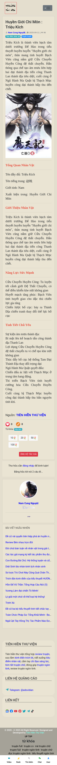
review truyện (42, 654)
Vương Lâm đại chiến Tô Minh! (21, 590)
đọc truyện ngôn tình (19, 753)
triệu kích (18, 429)
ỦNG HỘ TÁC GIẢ (28, 454)
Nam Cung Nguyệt (16, 32)
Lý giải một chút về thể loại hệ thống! (25, 596)
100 (13, 444)
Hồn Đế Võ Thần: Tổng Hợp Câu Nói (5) (26, 584)
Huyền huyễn (27, 36)
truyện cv (29, 746)
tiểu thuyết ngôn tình (43, 753)
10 (13, 437)
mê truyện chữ (42, 746)
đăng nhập (28, 465)
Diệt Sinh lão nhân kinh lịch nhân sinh (25, 566)
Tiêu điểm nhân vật (13, 36)
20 (23, 437)
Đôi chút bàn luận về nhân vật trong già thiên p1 (31, 548)
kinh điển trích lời (24, 657)
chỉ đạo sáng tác (40, 661)
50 (33, 437)
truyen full (15, 749)
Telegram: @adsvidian (19, 690)
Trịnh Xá (9, 602)
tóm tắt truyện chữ (15, 665)
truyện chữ (46, 749)
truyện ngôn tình (31, 749)
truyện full (17, 746)
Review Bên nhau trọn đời (19, 542)
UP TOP (28, 736)
